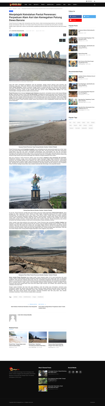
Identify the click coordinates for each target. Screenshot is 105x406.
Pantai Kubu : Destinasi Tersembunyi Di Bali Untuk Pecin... (37, 344)
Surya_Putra (80, 79)
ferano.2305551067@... (33, 347)
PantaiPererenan (27, 297)
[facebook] (69, 372)
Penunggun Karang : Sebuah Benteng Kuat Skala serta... (57, 371)
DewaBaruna (40, 297)
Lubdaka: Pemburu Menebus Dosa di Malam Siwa (86, 76)
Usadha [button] (75, 4)
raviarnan (11, 347)
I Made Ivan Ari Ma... (82, 55)
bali (70, 122)
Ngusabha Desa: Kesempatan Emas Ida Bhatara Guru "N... (86, 108)
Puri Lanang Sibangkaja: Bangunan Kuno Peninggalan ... (86, 92)
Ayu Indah (80, 48)
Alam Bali (14, 9)
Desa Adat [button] (36, 4)
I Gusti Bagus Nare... (82, 64)
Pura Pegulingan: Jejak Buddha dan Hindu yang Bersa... (86, 46)
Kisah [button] (69, 4)
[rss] (80, 372)
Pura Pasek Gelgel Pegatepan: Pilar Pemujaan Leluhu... (86, 38)
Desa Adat (78, 128)
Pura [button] (30, 4)
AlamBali (15, 297)
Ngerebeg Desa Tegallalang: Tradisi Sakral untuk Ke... (86, 100)
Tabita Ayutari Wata (82, 102)
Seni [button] (64, 4)
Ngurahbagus (51, 347)
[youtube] (76, 372)
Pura (74, 122)
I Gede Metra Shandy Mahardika (25, 315)
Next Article (42, 304)
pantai (79, 122)
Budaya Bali (84, 128)
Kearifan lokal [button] (50, 4)
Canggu (34, 297)
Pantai (19, 9)
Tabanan (71, 128)
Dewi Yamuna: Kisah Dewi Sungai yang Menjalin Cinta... (86, 62)
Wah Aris (80, 33)
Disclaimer (92, 402)
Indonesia (89, 1)
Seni (88, 122)
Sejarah (75, 125)
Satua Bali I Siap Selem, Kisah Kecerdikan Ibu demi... (55, 386)
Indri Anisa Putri (81, 94)
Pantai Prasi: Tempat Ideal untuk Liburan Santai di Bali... (17, 344)
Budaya (92, 122)
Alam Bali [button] (58, 4)
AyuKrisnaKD (50, 389)
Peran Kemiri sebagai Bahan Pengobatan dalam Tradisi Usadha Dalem (52, 307)
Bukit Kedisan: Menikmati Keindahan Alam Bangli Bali (24, 306)
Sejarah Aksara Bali (82, 53)
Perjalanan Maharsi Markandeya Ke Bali (86, 31)
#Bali (80, 125)
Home (26, 4)
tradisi (83, 122)
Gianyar (85, 125)
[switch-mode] (95, 1)
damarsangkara (81, 110)
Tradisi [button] (43, 4)
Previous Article (32, 304)
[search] (94, 4)
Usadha (90, 125)
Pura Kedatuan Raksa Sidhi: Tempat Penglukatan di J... (57, 379)
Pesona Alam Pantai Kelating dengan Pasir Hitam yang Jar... (56, 344)
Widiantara (80, 40)
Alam (71, 125)
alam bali (90, 128)
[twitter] (73, 372)
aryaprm (50, 381)
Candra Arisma (51, 374)
